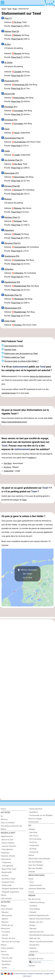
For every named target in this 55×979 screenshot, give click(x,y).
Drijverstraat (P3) (11, 81)
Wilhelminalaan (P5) (12, 308)
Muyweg (17, 53)
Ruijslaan (18, 221)
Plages (4, 906)
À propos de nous (35, 958)
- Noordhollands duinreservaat (41, 935)
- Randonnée (6, 961)
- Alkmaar (32, 928)
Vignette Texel (10, 349)
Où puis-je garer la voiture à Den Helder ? (21, 361)
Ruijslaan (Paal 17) (12, 217)
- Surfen (4, 968)
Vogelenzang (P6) (11, 256)
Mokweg (8, 199)
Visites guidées (7, 948)
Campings (5, 853)
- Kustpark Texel (7, 882)
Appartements (7, 836)
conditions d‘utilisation (20, 973)
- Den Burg (32, 832)
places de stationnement (40, 376)
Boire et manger (35, 819)
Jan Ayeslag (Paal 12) (13, 160)
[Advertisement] (27, 333)
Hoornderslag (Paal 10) (14, 138)
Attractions (5, 928)
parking (31, 457)
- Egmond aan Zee (36, 932)
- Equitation (33, 812)
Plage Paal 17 (17, 225)
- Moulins (5, 922)
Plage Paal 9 (16, 146)
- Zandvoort (33, 951)
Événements (33, 822)
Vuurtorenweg (20, 247)
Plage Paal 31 (17, 251)
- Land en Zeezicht (8, 846)
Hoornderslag (20, 142)
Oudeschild (8, 471)
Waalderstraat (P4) (12, 282)
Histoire (31, 872)
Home (3, 809)
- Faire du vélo (6, 958)
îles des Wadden (35, 862)
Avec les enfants (8, 823)
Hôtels (3, 895)
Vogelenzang (19, 260)
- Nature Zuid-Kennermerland (40, 941)
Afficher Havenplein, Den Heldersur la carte (27, 574)
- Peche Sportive (35, 809)
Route (30, 879)
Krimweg (18, 190)
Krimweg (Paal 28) (12, 186)
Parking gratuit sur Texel (14, 357)
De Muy (7, 44)
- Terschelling (34, 909)
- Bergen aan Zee (35, 922)
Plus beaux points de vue (11, 826)
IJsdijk (7, 151)
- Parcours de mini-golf (10, 941)
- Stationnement (35, 885)
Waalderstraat (20, 312)
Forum (31, 892)
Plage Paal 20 (17, 39)
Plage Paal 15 (17, 303)
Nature (4, 945)
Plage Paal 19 (17, 101)
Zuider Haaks (9, 321)
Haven (7, 129)
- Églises (4, 919)
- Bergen (31, 925)
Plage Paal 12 (17, 168)
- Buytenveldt (6, 872)
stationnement (20, 366)
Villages (31, 829)
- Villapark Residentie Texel (12, 888)
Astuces (4, 819)
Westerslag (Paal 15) (13, 295)
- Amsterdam (33, 945)
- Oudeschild (33, 845)
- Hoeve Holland (7, 843)
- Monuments (6, 915)
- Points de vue (7, 925)
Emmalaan (18, 111)
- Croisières (5, 932)
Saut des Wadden (35, 865)
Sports (3, 951)
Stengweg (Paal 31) (12, 243)
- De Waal (32, 849)
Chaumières (6, 859)
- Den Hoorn (33, 836)
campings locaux (9, 393)
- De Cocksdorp (34, 839)
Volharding (8, 269)
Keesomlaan (19, 98)
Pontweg (18, 325)
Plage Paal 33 (17, 277)
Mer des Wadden (35, 868)
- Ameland (32, 906)
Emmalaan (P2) (10, 120)
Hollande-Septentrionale (38, 915)
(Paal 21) (8, 18)
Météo (3, 829)
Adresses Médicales (36, 888)
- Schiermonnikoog (36, 902)
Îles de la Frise (34, 899)
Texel (43, 366)
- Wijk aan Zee (34, 938)
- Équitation (5, 964)
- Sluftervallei (6, 885)
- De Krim (4, 875)
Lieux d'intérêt (7, 909)
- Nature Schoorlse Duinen (39, 919)
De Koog (17, 22)
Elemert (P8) (9, 94)
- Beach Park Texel (8, 869)
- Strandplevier (7, 849)
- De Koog (32, 842)
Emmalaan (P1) (10, 107)
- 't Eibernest (6, 862)
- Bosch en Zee (7, 839)
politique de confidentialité (35, 973)
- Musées (4, 912)
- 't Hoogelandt (7, 866)
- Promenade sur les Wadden (40, 815)
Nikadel (17, 234)
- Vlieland (32, 912)
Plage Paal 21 (17, 26)
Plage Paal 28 (17, 75)
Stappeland (9, 230)
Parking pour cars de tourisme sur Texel (21, 353)
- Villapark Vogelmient (10, 892)
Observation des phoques (39, 858)
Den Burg (18, 164)
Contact (31, 966)
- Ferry (31, 882)
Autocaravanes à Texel (13, 346)
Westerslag (19, 299)
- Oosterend (33, 852)
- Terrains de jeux (8, 938)
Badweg (17, 35)
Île (2, 816)
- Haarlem (32, 948)
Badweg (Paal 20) (11, 31)
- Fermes (4, 935)
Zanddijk (17, 72)
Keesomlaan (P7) (11, 173)
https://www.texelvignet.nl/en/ (14, 422)
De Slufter (8, 62)
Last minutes (6, 898)
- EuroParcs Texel (8, 879)
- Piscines (5, 955)
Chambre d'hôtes (8, 856)
